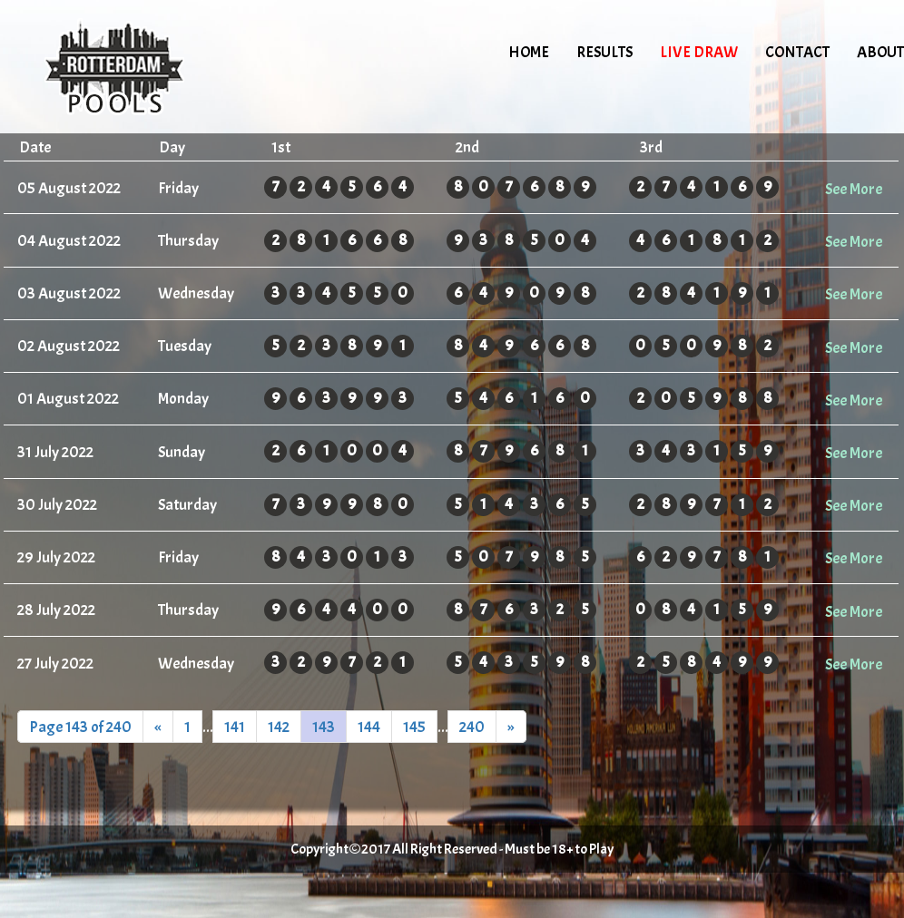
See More (853, 189)
